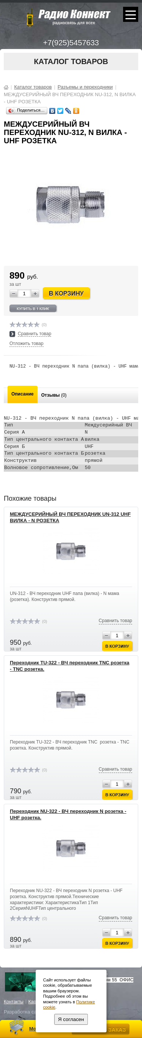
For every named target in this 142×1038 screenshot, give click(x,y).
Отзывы (54, 395)
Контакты (13, 1001)
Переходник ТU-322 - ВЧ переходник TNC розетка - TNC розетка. (69, 666)
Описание (22, 394)
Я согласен (71, 1019)
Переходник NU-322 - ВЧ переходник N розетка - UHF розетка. (68, 814)
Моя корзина (44, 1029)
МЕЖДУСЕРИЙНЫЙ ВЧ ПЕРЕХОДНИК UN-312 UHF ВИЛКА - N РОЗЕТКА (70, 517)
